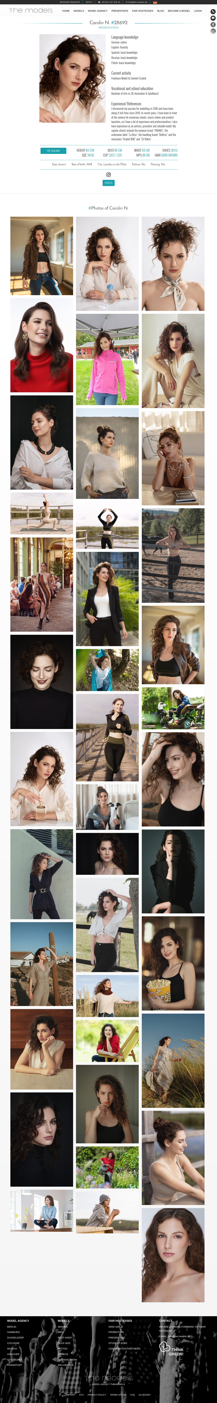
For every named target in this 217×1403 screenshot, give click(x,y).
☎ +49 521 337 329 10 (109, 2)
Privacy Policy (97, 1395)
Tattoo (62, 1348)
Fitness (63, 1354)
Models (79, 10)
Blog (160, 10)
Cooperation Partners (125, 1348)
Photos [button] (108, 183)
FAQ (132, 1395)
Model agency (98, 10)
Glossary (145, 1395)
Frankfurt (14, 1365)
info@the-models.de (179, 1336)
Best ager (65, 1337)
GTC (81, 1395)
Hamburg (13, 1332)
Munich (12, 1348)
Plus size (64, 1343)
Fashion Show (67, 1359)
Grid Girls (116, 1326)
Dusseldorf (15, 1337)
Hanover (13, 1354)
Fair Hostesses (120, 1320)
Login (198, 10)
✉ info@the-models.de (136, 2)
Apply (89, 2)
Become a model (179, 10)
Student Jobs (118, 1343)
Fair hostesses (142, 10)
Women (63, 1326)
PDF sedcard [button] (53, 151)
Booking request (70, 2)
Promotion (116, 1332)
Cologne (13, 1343)
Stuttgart (14, 1359)
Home (66, 10)
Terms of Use (118, 1395)
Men (60, 1332)
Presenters (119, 10)
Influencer (66, 1365)
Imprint (70, 1395)
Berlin (11, 1326)
